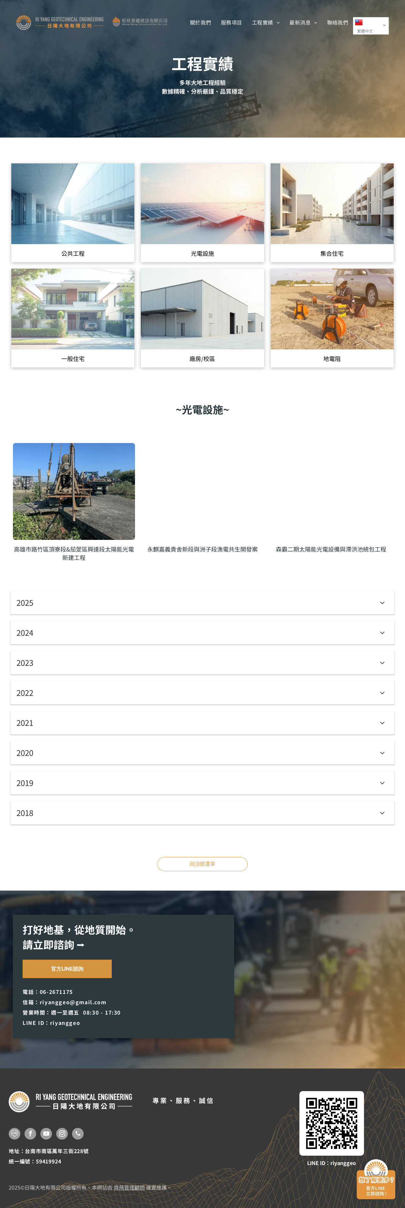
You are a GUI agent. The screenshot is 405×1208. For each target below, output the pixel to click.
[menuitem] (200, 22)
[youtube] (46, 1134)
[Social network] (14, 1134)
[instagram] (62, 1134)
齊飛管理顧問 (129, 1187)
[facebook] (30, 1134)
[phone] (78, 1134)
